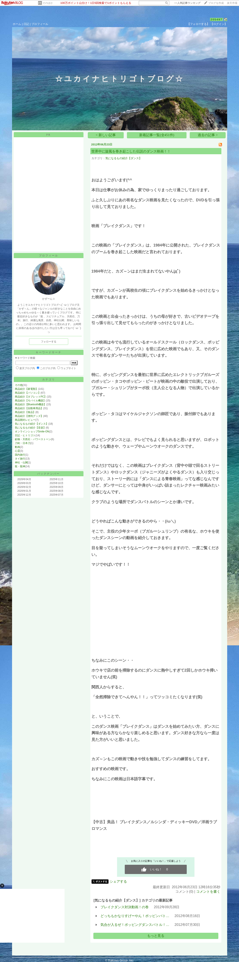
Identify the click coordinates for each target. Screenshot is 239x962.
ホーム (17, 24)
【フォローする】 (198, 24)
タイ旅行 (20, 458)
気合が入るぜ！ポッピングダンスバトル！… (134, 925)
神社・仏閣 (21, 462)
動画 (17, 447)
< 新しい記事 (106, 135)
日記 (26, 24)
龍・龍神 (20, 466)
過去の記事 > (208, 135)
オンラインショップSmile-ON (32, 431)
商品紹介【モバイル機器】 (30, 400)
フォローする (48, 341)
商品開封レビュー (25, 419)
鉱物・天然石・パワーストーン (33, 439)
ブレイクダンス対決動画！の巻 (124, 907)
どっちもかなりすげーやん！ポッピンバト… (134, 916)
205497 (216, 19)
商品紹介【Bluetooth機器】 (30, 404)
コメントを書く (208, 891)
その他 (19, 385)
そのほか (48, 3)
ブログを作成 (216, 3)
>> (187, 3)
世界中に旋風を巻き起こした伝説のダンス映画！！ (131, 151)
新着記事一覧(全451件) (156, 135)
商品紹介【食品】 (25, 412)
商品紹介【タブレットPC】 (31, 396)
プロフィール (39, 24)
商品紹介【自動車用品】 (29, 408)
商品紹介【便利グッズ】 (29, 416)
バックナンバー (48, 473)
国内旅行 (20, 454)
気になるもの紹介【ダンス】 (31, 423)
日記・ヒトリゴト (25, 435)
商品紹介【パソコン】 (28, 392)
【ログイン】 (218, 24)
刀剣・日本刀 (22, 443)
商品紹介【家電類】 (26, 388)
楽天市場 (232, 3)
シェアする (118, 881)
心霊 (17, 450)
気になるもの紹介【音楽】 (30, 427)
